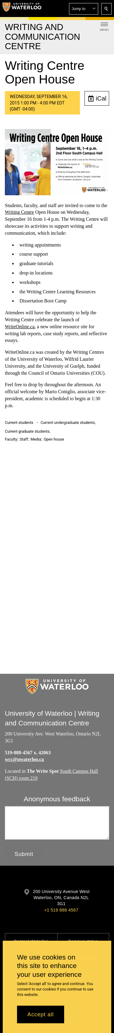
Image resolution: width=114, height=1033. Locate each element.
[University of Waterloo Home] (21, 8)
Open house (54, 439)
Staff (24, 439)
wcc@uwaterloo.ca (24, 759)
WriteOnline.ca (20, 326)
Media (36, 439)
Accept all (40, 1014)
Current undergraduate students (68, 422)
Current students (19, 422)
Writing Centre (19, 212)
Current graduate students (27, 431)
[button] (83, 8)
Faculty (11, 439)
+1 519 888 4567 (61, 910)
